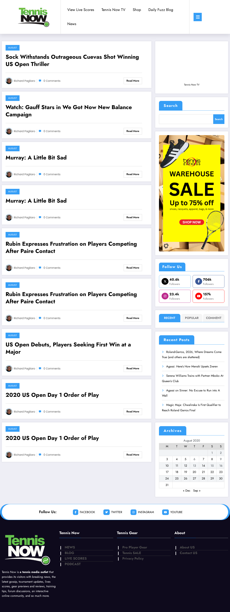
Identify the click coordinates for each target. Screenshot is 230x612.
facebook (84, 512)
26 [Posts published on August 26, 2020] (185, 478)
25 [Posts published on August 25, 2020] (176, 478)
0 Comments (52, 81)
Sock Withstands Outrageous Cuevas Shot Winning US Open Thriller (72, 60)
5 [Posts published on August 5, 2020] (185, 459)
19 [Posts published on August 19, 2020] (185, 472)
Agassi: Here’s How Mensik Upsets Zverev (192, 366)
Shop (137, 9)
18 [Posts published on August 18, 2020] (176, 472)
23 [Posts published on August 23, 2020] (221, 472)
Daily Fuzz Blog (160, 9)
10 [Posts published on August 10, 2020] (167, 466)
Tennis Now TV (113, 9)
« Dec (186, 490)
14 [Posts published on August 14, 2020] (203, 466)
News (71, 24)
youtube (172, 512)
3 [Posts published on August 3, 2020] (167, 459)
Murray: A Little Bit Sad (36, 157)
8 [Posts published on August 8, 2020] (212, 459)
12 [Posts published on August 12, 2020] (185, 466)
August (12, 47)
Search (171, 105)
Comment (213, 318)
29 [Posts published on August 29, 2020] (212, 478)
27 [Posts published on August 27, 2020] (194, 478)
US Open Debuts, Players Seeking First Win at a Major (68, 348)
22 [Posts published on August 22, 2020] (212, 472)
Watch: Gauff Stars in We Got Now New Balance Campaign (69, 111)
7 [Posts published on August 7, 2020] (203, 459)
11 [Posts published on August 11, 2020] (177, 466)
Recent (169, 318)
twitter (112, 512)
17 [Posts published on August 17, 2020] (167, 472)
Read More (132, 81)
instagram (142, 512)
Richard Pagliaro (24, 81)
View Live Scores (80, 9)
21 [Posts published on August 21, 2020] (203, 472)
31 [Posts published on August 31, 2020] (166, 485)
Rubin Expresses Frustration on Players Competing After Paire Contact (71, 247)
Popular (192, 318)
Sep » (196, 490)
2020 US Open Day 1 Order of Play (52, 394)
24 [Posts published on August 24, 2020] (167, 478)
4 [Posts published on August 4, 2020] (177, 459)
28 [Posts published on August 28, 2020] (203, 478)
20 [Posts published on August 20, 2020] (194, 472)
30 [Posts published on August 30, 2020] (221, 478)
